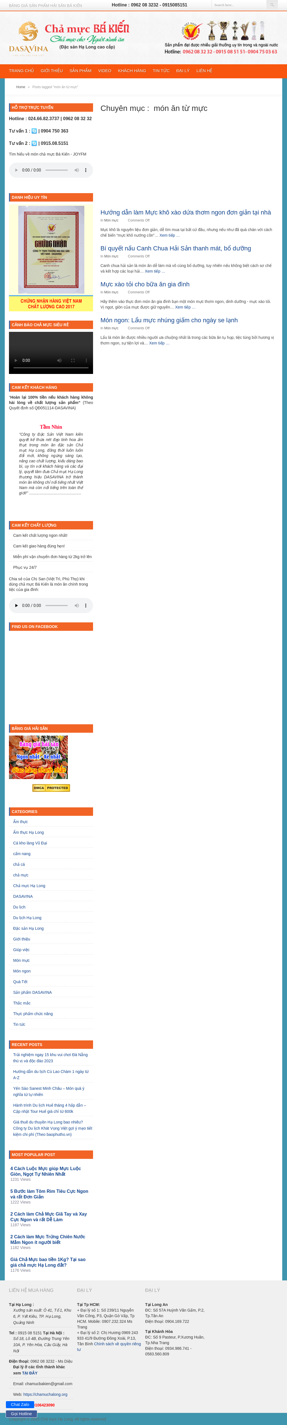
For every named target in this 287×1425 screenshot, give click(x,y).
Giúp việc (21, 949)
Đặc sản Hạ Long (28, 928)
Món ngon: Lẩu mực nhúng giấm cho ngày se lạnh (169, 320)
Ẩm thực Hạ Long (28, 832)
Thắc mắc (22, 1003)
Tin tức (161, 70)
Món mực (111, 220)
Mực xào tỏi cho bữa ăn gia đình (144, 284)
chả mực (20, 875)
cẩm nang (22, 853)
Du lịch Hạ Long (27, 917)
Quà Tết (20, 981)
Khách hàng (132, 70)
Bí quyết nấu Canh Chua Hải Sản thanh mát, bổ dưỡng (175, 248)
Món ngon (22, 971)
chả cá (19, 864)
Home (20, 87)
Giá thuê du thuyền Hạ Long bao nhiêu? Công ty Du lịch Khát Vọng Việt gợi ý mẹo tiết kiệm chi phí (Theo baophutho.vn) (52, 1128)
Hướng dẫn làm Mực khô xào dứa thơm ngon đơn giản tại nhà (185, 212)
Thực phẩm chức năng (33, 1013)
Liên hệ (204, 70)
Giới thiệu (52, 70)
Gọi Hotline (21, 1413)
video (105, 70)
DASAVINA (23, 896)
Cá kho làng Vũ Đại (30, 843)
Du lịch (19, 907)
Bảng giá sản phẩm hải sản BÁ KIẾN (45, 5)
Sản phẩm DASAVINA (32, 992)
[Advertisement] (189, 165)
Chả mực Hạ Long (29, 885)
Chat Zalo (20, 1404)
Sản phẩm (80, 70)
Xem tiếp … (169, 235)
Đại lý (183, 70)
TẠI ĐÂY (30, 1373)
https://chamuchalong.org (45, 1394)
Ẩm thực (20, 821)
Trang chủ (21, 70)
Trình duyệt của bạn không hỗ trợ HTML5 (51, 170)
